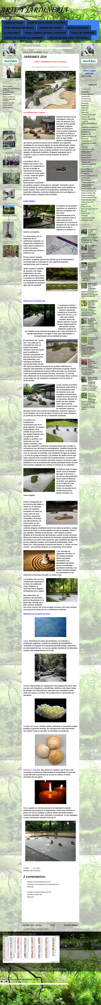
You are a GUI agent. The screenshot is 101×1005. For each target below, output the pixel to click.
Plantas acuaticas (86, 182)
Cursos (83, 121)
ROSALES (84, 213)
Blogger (63, 969)
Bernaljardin (6, 94)
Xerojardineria (85, 220)
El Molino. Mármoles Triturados (9, 99)
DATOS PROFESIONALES (89, 123)
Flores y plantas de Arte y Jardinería (45, 32)
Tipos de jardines (35, 870)
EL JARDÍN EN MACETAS (92, 246)
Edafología (84, 132)
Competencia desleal (87, 114)
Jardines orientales (77, 27)
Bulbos (83, 107)
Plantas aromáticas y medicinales (87, 185)
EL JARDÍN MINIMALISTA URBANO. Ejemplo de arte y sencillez (92, 322)
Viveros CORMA (8, 105)
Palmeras (84, 178)
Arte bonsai (84, 98)
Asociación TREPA (8, 92)
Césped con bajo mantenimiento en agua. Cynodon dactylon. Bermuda (89, 341)
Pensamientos (85, 180)
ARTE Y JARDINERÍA (33, 10)
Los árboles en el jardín (92, 230)
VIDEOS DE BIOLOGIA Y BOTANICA (69, 38)
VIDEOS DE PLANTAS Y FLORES (46, 22)
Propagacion (85, 206)
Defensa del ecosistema (88, 127)
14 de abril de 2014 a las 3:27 (42, 882)
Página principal (14, 22)
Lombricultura (85, 166)
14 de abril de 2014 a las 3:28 (42, 892)
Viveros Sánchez (8, 107)
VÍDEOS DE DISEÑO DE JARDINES (23, 38)
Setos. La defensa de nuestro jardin (92, 395)
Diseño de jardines (87, 129)
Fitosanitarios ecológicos (89, 143)
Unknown (30, 882)
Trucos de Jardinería (82, 32)
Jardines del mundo (50, 27)
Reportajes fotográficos (88, 209)
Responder (30, 886)
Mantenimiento (85, 171)
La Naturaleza (11, 32)
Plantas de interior (86, 193)
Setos (83, 215)
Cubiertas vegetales (87, 119)
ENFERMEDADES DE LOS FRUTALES (93, 302)
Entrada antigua (71, 925)
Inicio (52, 925)
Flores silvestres (86, 149)
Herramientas (85, 155)
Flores (83, 147)
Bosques (84, 105)
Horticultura (85, 157)
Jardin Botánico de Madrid (19, 27)
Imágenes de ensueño (88, 160)
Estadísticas (85, 134)
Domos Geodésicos (9, 96)
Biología (83, 103)
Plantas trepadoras (87, 200)
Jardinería (84, 162)
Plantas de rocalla (86, 195)
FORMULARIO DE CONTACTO (86, 152)
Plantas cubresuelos (87, 190)
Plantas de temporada (88, 197)
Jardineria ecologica (87, 164)
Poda (82, 204)
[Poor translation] (5, 981)
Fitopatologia (85, 141)
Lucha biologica (86, 169)
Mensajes (84, 173)
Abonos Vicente (7, 86)
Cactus (83, 110)
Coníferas (84, 117)
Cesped (83, 112)
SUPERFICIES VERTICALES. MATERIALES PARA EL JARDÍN (92, 266)
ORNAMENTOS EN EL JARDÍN (92, 284)
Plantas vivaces (86, 202)
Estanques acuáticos (87, 136)
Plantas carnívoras (87, 188)
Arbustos (84, 96)
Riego (83, 211)
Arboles (83, 92)
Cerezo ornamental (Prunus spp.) (92, 361)
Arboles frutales (86, 94)
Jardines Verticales (8, 103)
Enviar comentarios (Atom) (40, 929)
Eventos (83, 138)
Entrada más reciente (32, 925)
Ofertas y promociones (88, 175)
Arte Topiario (85, 101)
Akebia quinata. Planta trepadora (93, 378)
